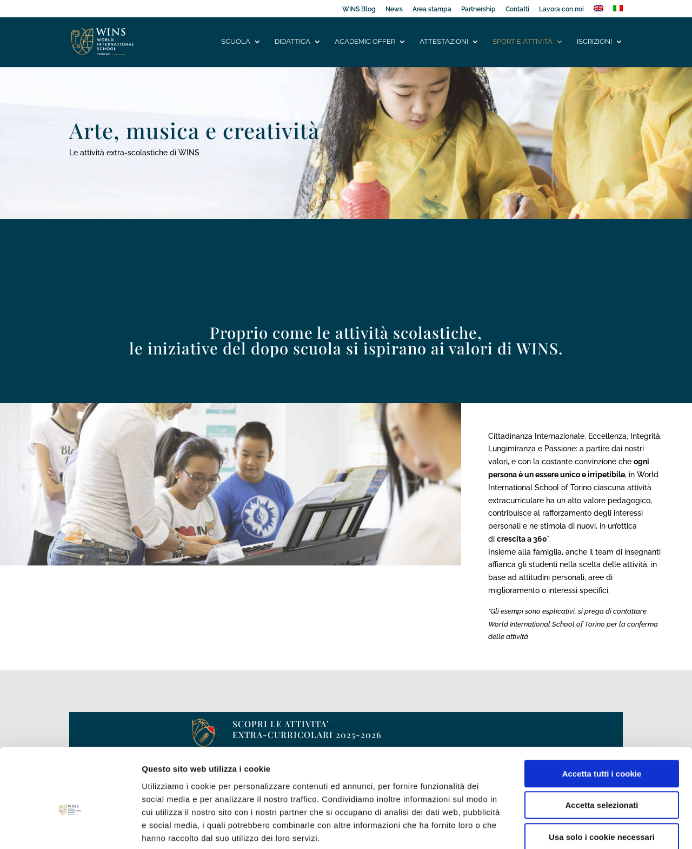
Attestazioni (444, 41)
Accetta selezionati (601, 748)
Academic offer (365, 41)
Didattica (292, 41)
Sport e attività (523, 41)
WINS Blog (359, 9)
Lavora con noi (561, 9)
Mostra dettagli (569, 827)
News (394, 9)
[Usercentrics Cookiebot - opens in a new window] (70, 828)
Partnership (478, 9)
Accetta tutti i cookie (602, 716)
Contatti (517, 9)
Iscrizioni (594, 41)
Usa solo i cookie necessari (602, 780)
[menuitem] (598, 11)
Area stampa (431, 9)
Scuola (235, 41)
